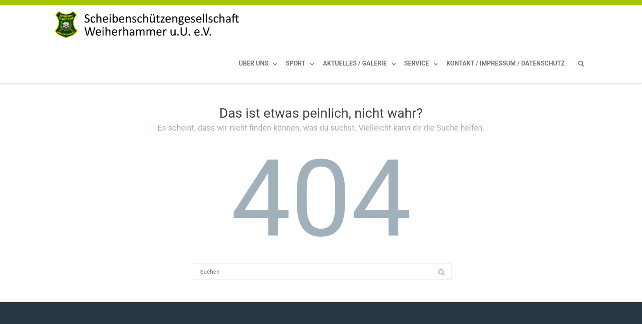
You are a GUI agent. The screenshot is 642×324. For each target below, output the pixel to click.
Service (416, 63)
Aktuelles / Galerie (355, 63)
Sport (296, 63)
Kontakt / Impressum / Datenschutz (505, 63)
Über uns (253, 63)
